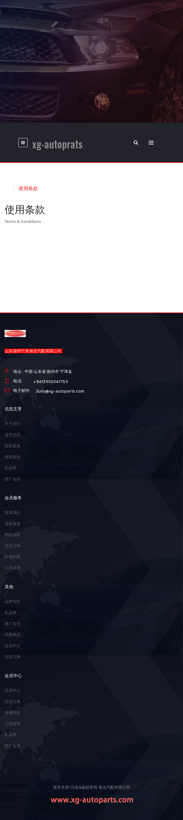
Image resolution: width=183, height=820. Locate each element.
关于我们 (13, 423)
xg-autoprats (57, 144)
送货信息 (13, 434)
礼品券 (11, 468)
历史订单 (13, 545)
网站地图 (13, 534)
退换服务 (13, 523)
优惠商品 (13, 634)
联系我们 (13, 512)
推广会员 (13, 479)
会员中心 (13, 645)
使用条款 (28, 188)
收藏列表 (13, 556)
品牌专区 (13, 601)
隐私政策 (13, 445)
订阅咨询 (13, 567)
